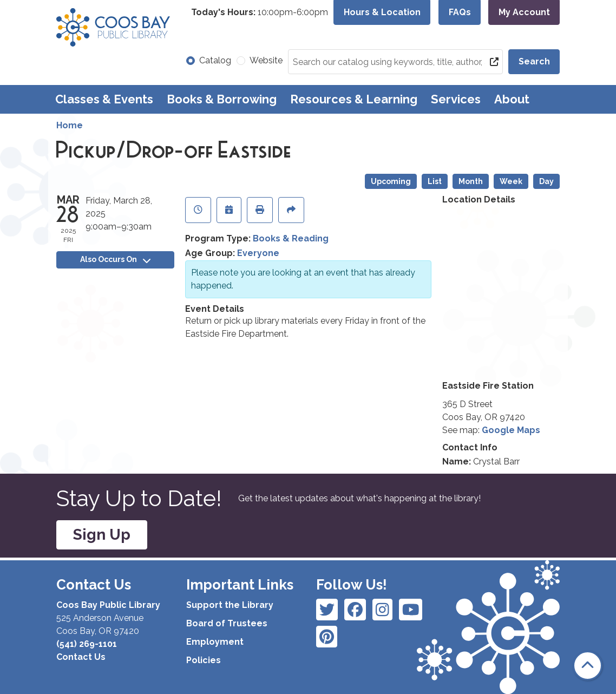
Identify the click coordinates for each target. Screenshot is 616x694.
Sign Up (101, 535)
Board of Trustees (226, 623)
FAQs (460, 12)
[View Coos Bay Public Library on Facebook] (327, 609)
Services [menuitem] (456, 99)
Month (470, 181)
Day (546, 181)
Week (511, 181)
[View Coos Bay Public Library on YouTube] (326, 636)
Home (69, 125)
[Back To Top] (587, 665)
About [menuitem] (511, 99)
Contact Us (81, 657)
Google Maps (511, 430)
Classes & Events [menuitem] (104, 99)
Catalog (215, 60)
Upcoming (391, 181)
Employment (215, 642)
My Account (524, 12)
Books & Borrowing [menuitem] (222, 99)
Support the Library (229, 605)
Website (266, 60)
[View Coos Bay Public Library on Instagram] (355, 609)
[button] (259, 12)
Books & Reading (291, 238)
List (435, 181)
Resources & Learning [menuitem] (353, 99)
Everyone (258, 253)
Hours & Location (382, 12)
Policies (203, 660)
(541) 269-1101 (86, 644)
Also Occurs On (115, 259)
